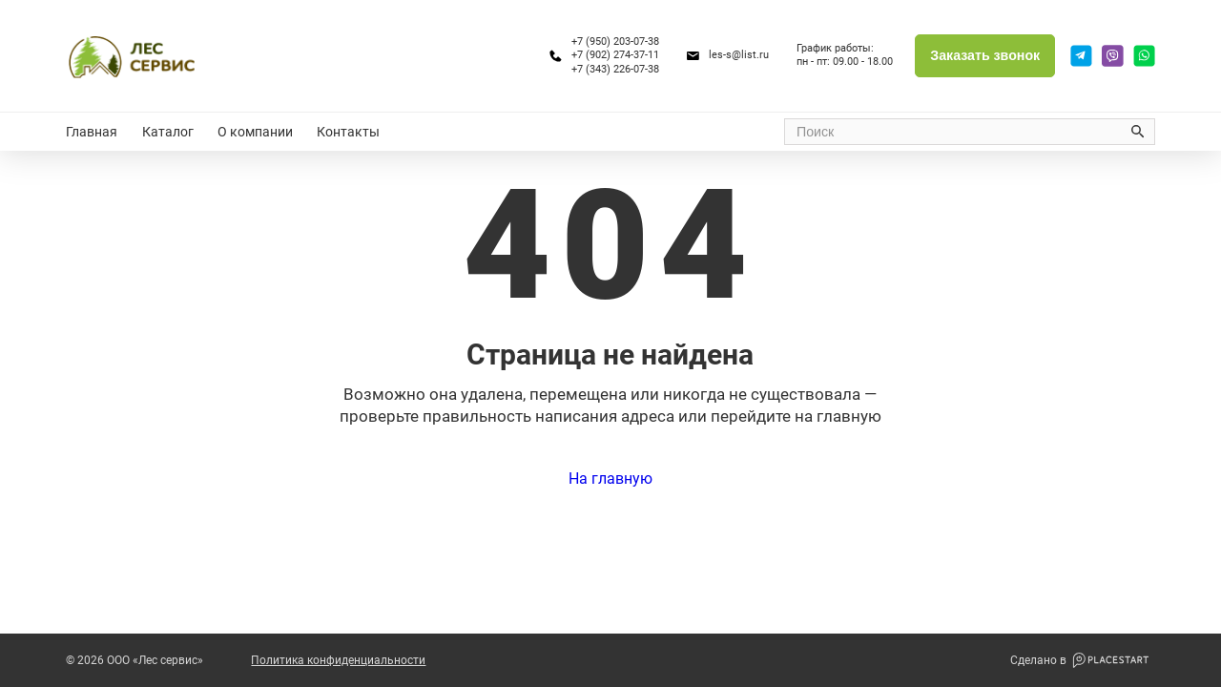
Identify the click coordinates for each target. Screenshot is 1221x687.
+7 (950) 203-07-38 (615, 41)
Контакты (348, 131)
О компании (255, 131)
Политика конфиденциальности (338, 660)
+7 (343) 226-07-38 (615, 69)
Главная (91, 131)
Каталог (168, 131)
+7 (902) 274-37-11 (615, 55)
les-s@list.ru (739, 55)
